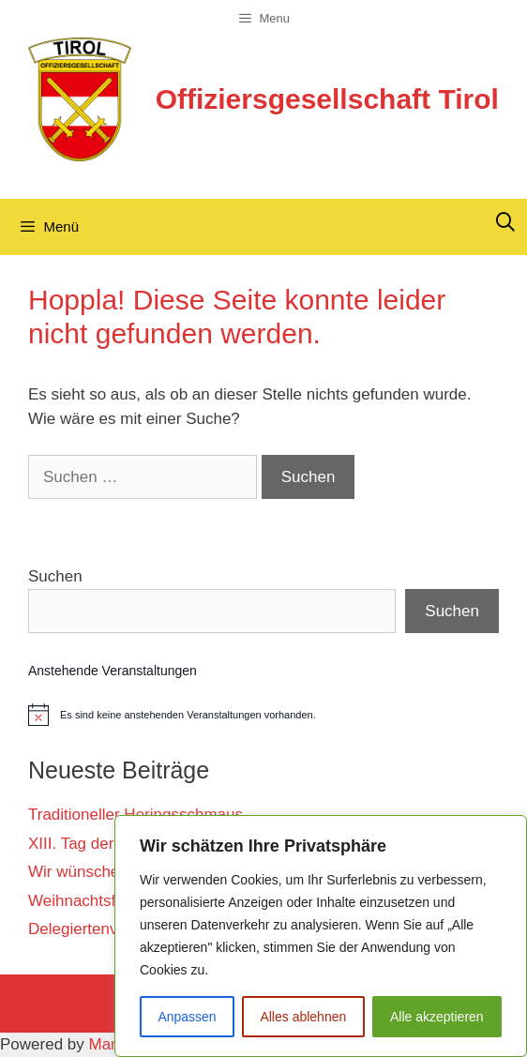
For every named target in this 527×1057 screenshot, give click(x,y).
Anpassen (187, 1016)
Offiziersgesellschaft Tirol (327, 98)
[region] (320, 936)
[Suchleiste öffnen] (505, 222)
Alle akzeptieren (437, 1016)
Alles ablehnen (303, 1016)
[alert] (263, 714)
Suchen (55, 576)
